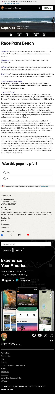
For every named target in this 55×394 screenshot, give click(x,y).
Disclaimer (4, 375)
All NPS (19, 250)
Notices (3, 362)
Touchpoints (44, 186)
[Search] (26, 244)
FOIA (2, 359)
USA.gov (4, 381)
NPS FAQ (4, 368)
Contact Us (5, 218)
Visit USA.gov (7, 389)
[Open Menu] (47, 8)
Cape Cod (8, 27)
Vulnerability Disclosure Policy (11, 378)
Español (5, 228)
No (8, 178)
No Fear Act (5, 372)
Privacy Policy (6, 356)
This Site (7, 250)
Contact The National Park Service (13, 365)
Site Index (5, 224)
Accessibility (5, 353)
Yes (8, 172)
